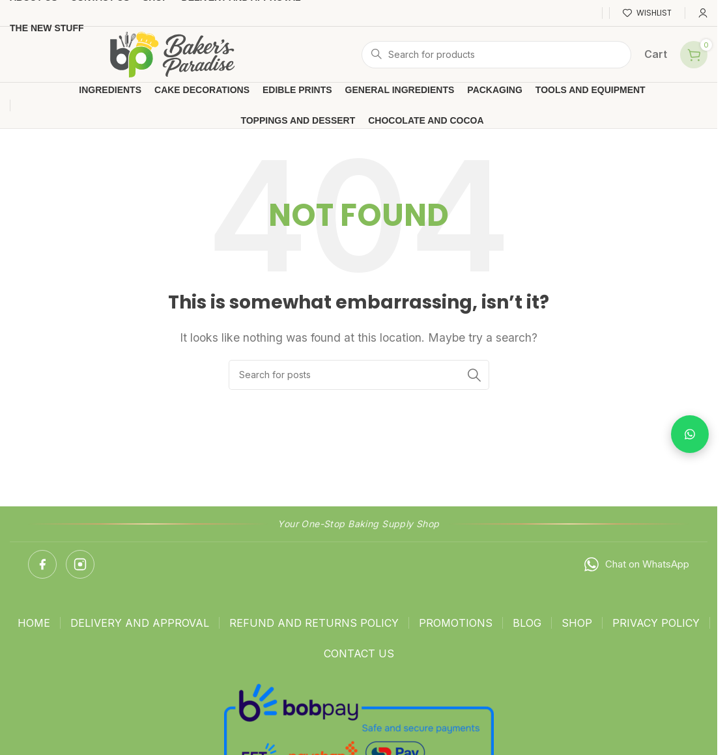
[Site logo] (172, 53)
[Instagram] (80, 564)
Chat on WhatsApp (636, 564)
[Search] (496, 54)
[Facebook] (42, 564)
